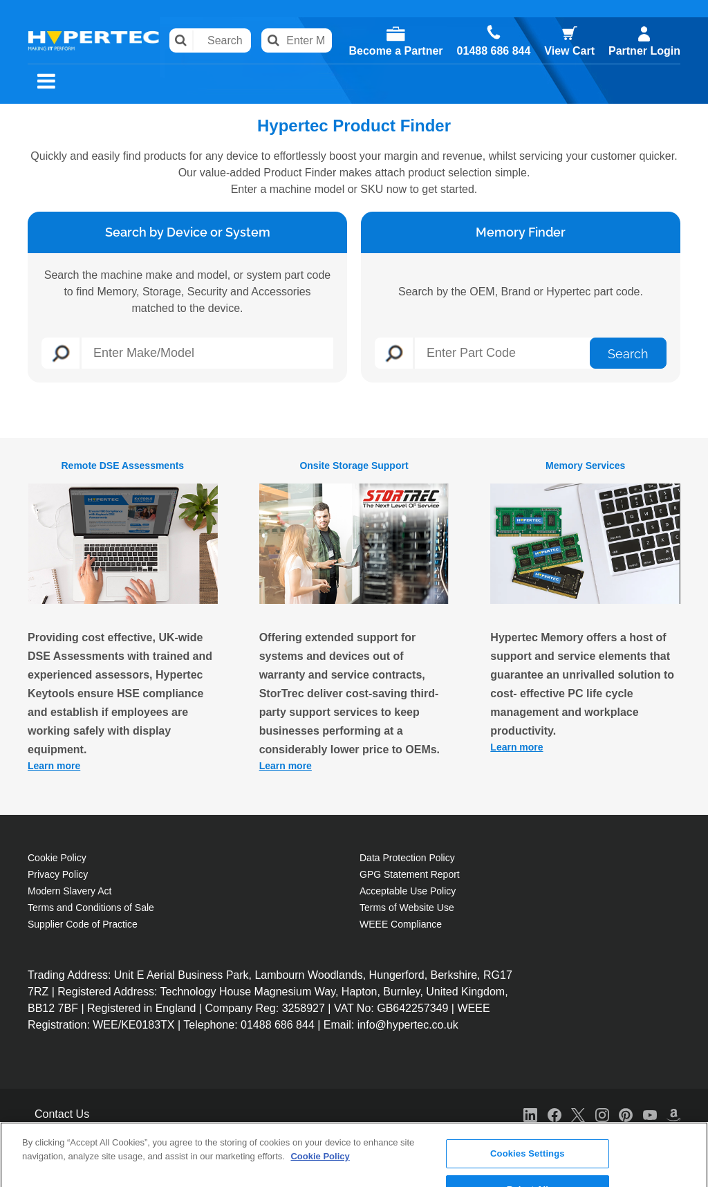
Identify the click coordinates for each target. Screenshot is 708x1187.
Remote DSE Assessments (122, 465)
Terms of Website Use (407, 907)
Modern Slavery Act (69, 890)
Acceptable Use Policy (408, 890)
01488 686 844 (494, 51)
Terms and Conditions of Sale (91, 907)
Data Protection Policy (407, 857)
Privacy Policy (58, 874)
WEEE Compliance (401, 924)
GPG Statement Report (410, 874)
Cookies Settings (527, 1094)
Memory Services (585, 465)
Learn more (54, 765)
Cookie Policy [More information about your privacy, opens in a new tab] (319, 1097)
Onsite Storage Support (353, 465)
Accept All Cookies (527, 1166)
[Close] (686, 1127)
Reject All (527, 1130)
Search (181, 40)
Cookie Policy (57, 857)
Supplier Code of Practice (83, 924)
